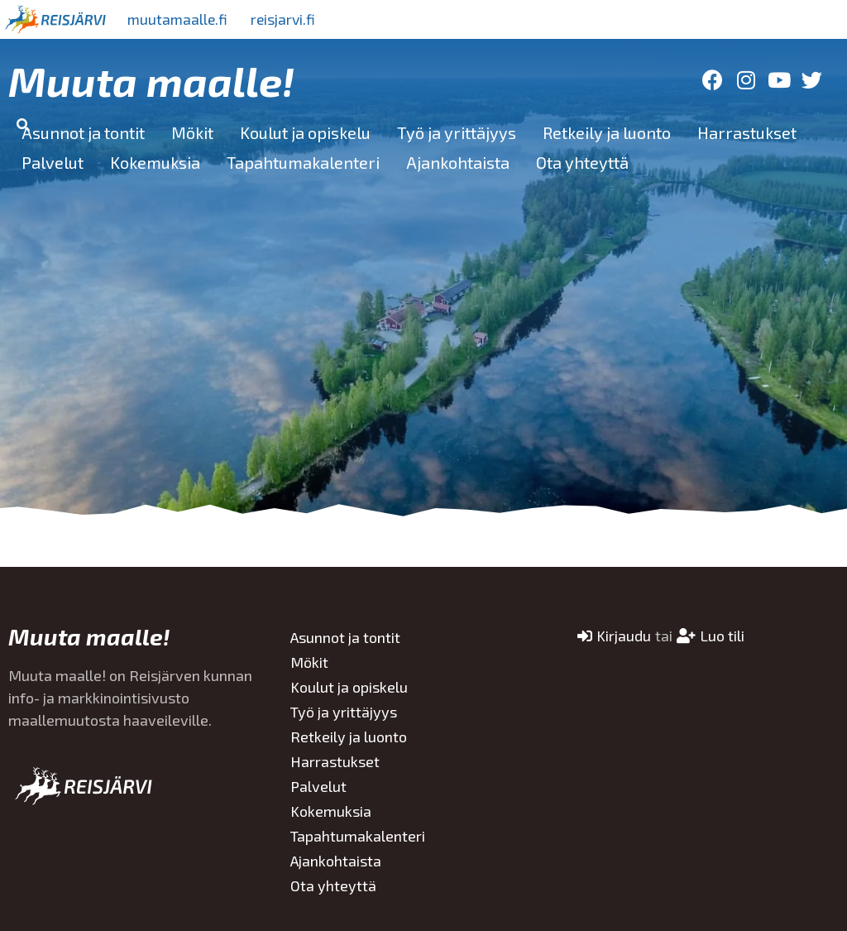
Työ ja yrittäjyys (456, 132)
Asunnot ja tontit (83, 132)
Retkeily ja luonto (607, 132)
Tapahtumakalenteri (303, 162)
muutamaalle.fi (179, 19)
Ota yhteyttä (582, 162)
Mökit (192, 132)
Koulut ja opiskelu (305, 132)
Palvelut (53, 162)
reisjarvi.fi (289, 19)
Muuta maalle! (151, 80)
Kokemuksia (155, 162)
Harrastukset (747, 132)
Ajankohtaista (458, 162)
